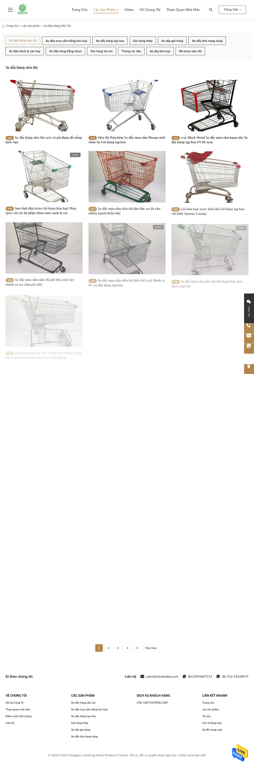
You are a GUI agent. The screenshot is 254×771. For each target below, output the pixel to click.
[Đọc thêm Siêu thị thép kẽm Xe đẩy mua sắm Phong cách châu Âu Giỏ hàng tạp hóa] (127, 105)
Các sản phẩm (104, 9)
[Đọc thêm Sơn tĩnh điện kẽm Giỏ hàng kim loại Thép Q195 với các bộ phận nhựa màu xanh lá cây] (44, 181)
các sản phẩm (31, 25)
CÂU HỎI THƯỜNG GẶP (152, 702)
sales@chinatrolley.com (159, 676)
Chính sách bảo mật (192, 755)
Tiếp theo (151, 648)
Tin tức (206, 716)
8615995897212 (197, 676)
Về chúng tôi (150, 9)
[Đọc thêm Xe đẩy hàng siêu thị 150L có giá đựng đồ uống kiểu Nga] (44, 105)
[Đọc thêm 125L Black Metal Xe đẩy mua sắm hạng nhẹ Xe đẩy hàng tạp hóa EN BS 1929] (209, 105)
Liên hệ (10, 723)
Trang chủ (79, 9)
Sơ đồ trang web (212, 729)
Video (129, 9)
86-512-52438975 (232, 676)
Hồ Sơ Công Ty (15, 702)
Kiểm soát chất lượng (18, 716)
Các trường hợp (211, 723)
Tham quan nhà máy (183, 9)
